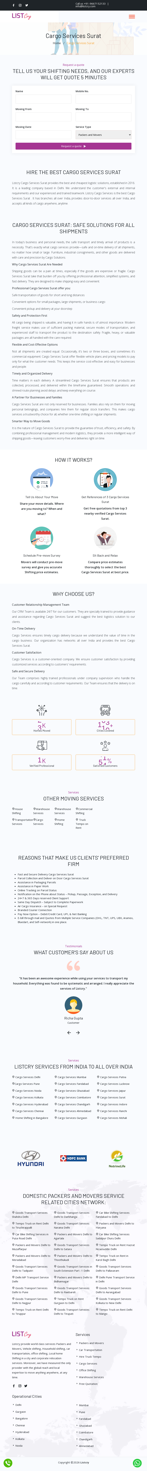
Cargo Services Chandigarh (74, 1104)
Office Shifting (86, 1370)
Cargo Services (86, 1363)
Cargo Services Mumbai (72, 1077)
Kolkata (18, 1439)
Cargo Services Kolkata (29, 1097)
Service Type (83, 127)
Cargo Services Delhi (27, 1077)
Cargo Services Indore (113, 1104)
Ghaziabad (84, 1425)
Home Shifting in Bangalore (31, 1118)
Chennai (18, 1425)
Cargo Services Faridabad (73, 1084)
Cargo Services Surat (112, 1097)
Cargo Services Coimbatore (74, 1097)
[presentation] (69, 1033)
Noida (17, 1445)
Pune (80, 1412)
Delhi (16, 1405)
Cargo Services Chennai (29, 1111)
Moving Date (23, 127)
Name (19, 91)
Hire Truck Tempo (88, 1356)
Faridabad (83, 1418)
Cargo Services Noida (28, 1090)
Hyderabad (20, 1432)
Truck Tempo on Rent (82, 823)
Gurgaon (19, 1411)
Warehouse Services (90, 1377)
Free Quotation (87, 1384)
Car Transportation (89, 1350)
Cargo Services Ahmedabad (74, 1111)
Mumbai (82, 1405)
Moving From (24, 109)
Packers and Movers (90, 1343)
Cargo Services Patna (113, 1077)
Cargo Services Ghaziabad (73, 1090)
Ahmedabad (84, 1446)
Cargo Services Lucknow (115, 1084)
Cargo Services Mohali (113, 1118)
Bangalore (20, 1418)
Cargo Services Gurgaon (72, 1118)
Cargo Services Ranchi (113, 1111)
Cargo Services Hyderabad (31, 1104)
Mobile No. (82, 91)
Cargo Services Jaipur (113, 1090)
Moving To (82, 109)
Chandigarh (84, 1439)
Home (57, 43)
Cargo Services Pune (27, 1084)
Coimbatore (84, 1432)
